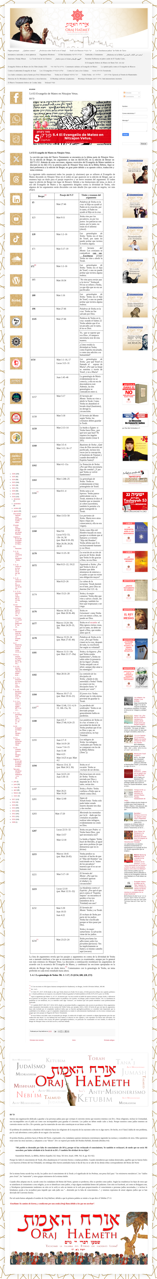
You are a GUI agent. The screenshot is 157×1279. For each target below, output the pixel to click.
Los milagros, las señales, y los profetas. (139, 699)
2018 (14, 496)
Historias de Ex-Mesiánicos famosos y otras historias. (27, 79)
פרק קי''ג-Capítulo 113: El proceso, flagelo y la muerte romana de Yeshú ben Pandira (140, 739)
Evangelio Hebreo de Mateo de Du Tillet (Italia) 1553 (27, 67)
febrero (16, 793)
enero (16, 796)
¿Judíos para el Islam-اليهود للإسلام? (68, 59)
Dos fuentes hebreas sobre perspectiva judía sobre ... (17, 518)
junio (15, 784)
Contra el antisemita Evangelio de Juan (22, 71)
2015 (14, 805)
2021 (14, 488)
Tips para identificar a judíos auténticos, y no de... (17, 773)
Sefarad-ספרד (50, 83)
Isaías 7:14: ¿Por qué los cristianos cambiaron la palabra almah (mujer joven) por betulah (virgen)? (139, 720)
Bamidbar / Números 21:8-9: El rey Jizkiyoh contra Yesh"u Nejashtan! (140, 815)
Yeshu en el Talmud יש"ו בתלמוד (66, 75)
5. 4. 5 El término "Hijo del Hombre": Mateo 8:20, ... (17, 671)
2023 (14, 482)
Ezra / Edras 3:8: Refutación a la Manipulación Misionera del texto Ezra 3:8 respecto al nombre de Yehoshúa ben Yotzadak (135, 837)
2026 (14, 474)
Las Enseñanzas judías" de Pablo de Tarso (110, 51)
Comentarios (129, 96)
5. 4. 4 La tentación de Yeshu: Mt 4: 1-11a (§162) (17, 682)
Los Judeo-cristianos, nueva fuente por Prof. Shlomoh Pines (29, 75)
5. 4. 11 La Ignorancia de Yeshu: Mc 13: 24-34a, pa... (17, 597)
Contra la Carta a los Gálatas (77, 71)
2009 (14, 822)
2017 (14, 799)
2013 (14, 811)
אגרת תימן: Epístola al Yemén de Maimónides (120, 75)
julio (15, 781)
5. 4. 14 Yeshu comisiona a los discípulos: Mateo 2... (17, 556)
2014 (14, 808)
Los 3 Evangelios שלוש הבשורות (51, 71)
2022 (14, 485)
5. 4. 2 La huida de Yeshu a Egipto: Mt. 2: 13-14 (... (17, 705)
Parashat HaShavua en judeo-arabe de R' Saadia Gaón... (105, 59)
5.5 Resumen (17, 547)
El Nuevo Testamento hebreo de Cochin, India (24, 83)
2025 (14, 477)
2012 (14, 814)
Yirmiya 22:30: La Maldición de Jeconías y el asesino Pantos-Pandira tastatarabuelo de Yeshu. (134, 795)
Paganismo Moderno (47, 55)
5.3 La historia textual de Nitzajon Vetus (17, 741)
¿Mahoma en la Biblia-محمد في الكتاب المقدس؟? (125, 55)
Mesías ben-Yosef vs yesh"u (140, 754)
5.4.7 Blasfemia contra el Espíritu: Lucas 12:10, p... (17, 647)
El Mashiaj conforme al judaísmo (62, 79)
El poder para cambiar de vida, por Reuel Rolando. (17, 529)
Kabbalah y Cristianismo (94, 55)
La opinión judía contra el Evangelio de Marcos (118, 67)
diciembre (17, 499)
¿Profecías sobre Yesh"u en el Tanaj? (52, 51)
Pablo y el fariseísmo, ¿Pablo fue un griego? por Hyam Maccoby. (140, 772)
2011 (14, 816)
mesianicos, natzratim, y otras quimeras (22, 55)
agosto (16, 511)
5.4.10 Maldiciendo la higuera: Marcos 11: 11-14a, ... (17, 610)
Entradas (127, 93)
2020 (14, 491)
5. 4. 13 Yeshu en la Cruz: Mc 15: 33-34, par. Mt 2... (17, 570)
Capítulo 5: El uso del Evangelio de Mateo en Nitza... (17, 540)
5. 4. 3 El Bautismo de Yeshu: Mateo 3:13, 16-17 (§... (17, 694)
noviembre (17, 504)
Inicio (74, 1040)
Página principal (13, 51)
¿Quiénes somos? (29, 51)
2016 (14, 802)
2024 (14, 479)
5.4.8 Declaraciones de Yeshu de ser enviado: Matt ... (17, 635)
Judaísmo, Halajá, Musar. (17, 59)
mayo (16, 787)
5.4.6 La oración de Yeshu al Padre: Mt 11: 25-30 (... (17, 659)
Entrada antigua (109, 1040)
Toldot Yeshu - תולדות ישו (91, 75)
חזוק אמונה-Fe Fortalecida (101, 71)
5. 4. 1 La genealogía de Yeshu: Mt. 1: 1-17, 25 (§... (17, 718)
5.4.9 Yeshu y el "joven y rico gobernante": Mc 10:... (17, 622)
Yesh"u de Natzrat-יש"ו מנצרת (81, 51)
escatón (93, 622)
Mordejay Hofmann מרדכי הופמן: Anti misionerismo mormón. (100, 79)
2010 (14, 819)
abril (15, 790)
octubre (16, 508)
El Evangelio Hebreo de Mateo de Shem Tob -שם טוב (104, 63)
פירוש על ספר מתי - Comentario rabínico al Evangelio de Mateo (74, 67)
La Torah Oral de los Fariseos (41, 59)
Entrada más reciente (37, 1040)
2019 (14, 494)
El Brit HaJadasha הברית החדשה (70, 55)
